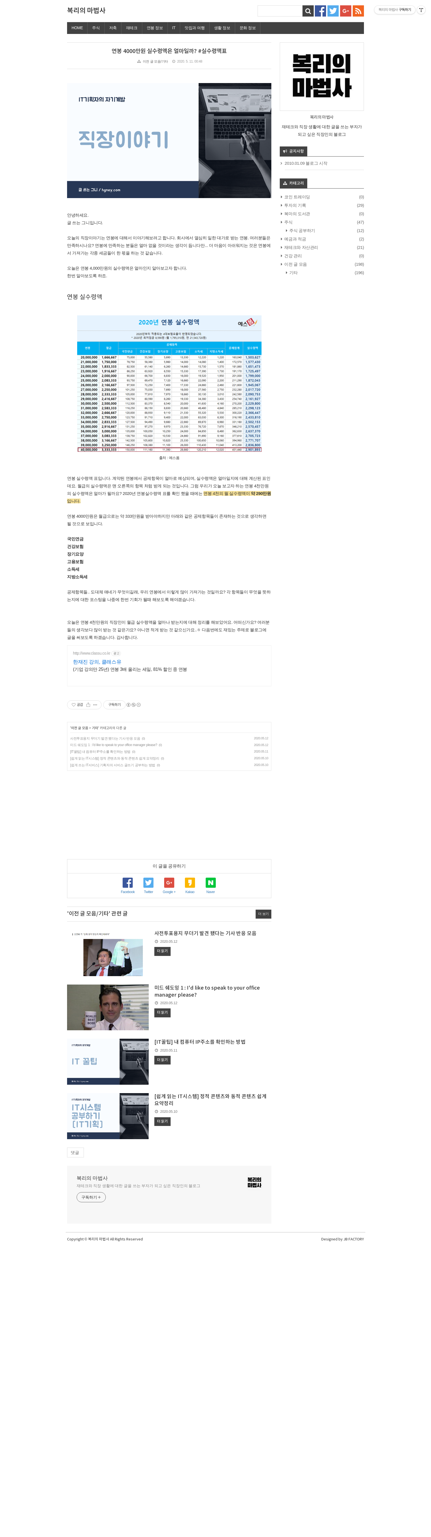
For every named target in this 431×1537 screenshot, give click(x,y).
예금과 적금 (294, 239)
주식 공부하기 (301, 230)
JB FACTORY (353, 1320)
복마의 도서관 (296, 213)
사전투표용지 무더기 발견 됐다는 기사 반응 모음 (105, 819)
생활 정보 (222, 28)
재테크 (131, 28)
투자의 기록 (294, 205)
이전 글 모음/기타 (155, 61)
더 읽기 (162, 1032)
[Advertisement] (169, 116)
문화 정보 (248, 28)
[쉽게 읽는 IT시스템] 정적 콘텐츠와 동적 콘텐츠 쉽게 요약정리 (114, 839)
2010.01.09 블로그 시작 (306, 163)
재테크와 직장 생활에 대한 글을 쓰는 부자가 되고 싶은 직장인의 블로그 (138, 1266)
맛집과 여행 (195, 28)
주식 (96, 28)
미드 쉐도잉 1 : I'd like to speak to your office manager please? (113, 826)
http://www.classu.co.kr (91, 734)
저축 (113, 28)
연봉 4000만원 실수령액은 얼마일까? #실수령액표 (169, 51)
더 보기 (263, 995)
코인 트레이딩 (296, 196)
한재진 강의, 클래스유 (97, 742)
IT (174, 28)
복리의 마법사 (86, 11)
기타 (95, 809)
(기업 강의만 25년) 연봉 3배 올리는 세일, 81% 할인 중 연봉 (130, 750)
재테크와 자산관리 (300, 247)
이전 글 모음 (79, 809)
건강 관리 (292, 255)
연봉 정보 (155, 28)
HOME (77, 28)
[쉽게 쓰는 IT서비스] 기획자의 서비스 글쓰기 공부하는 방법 (112, 846)
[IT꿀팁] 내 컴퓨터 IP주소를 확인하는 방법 (100, 832)
